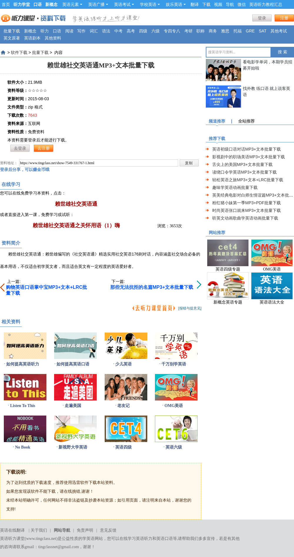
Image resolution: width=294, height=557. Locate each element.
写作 (81, 31)
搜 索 (282, 52)
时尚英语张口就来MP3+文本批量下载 (246, 210)
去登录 (20, 148)
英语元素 (72, 4)
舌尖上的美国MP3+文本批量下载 (242, 164)
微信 (242, 4)
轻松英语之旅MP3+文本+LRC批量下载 (247, 179)
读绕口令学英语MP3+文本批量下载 (244, 172)
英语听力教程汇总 (265, 4)
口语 (57, 31)
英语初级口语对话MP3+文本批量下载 (246, 149)
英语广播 (98, 4)
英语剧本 (32, 38)
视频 (218, 4)
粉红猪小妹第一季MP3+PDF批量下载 (246, 202)
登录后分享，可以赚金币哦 (24, 169)
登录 (262, 18)
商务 (213, 31)
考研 (188, 31)
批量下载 (12, 31)
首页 (6, 4)
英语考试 (124, 4)
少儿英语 (123, 364)
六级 (155, 31)
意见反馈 (108, 530)
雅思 (225, 31)
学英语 (88, 538)
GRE (250, 31)
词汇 (94, 31)
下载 (206, 4)
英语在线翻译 (12, 530)
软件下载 (19, 52)
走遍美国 (73, 405)
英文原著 (12, 38)
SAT (262, 31)
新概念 (30, 31)
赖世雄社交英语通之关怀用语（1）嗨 (76, 225)
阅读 (69, 31)
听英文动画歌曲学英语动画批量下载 (245, 218)
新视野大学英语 (73, 447)
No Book (22, 447)
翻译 (195, 4)
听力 (45, 31)
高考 (131, 31)
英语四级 (123, 447)
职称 (200, 31)
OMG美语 (173, 405)
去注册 (43, 148)
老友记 (123, 405)
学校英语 (150, 4)
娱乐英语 (176, 4)
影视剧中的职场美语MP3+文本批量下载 (248, 156)
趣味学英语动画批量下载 (235, 187)
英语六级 (174, 447)
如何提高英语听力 (22, 364)
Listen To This (22, 405)
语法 (106, 31)
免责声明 (85, 530)
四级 (143, 31)
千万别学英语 (173, 364)
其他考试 (278, 31)
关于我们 (39, 530)
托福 (237, 31)
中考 (118, 31)
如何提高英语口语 (72, 364)
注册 (284, 18)
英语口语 (164, 538)
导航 (230, 4)
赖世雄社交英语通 (76, 204)
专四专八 (172, 31)
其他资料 (53, 38)
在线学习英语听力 (135, 538)
